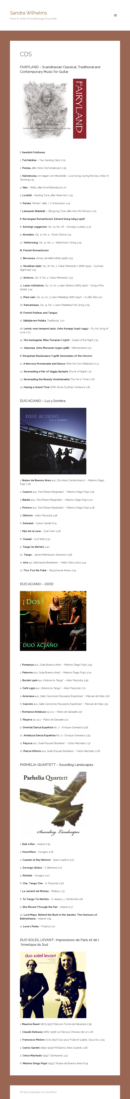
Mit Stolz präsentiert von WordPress (38, 1092)
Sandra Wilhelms (28, 13)
